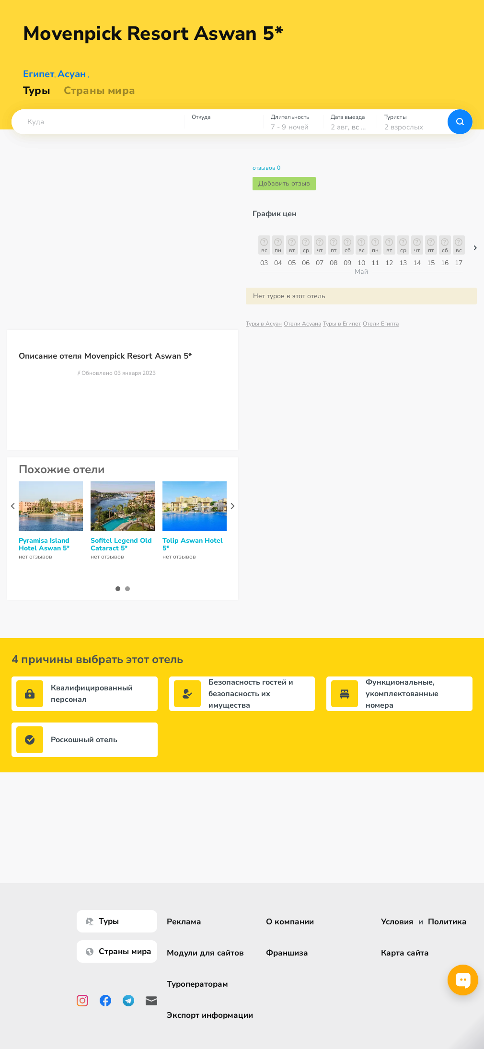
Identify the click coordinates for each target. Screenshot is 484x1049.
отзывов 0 (266, 175)
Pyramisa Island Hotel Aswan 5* (44, 552)
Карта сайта (405, 952)
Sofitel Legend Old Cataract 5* (121, 552)
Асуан (72, 81)
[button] (98, 129)
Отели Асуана (302, 331)
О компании (290, 921)
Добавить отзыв (284, 191)
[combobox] (98, 129)
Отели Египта (381, 331)
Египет (38, 81)
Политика (447, 921)
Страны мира (99, 98)
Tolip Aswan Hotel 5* (192, 552)
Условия (397, 921)
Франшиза (287, 952)
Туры (36, 98)
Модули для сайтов (205, 952)
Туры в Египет (342, 331)
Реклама (184, 921)
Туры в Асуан (264, 331)
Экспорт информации (210, 1015)
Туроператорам (197, 984)
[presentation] (13, 514)
